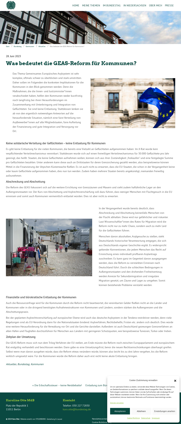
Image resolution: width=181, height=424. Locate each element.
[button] (175, 380)
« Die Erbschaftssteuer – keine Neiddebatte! (57, 385)
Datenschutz (145, 418)
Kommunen (30, 46)
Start (7, 46)
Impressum (156, 418)
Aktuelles (41, 46)
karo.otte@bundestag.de (77, 409)
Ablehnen (141, 411)
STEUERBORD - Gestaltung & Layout (49, 419)
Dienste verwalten (117, 403)
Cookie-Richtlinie (133, 418)
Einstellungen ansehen (164, 411)
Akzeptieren (120, 411)
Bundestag (17, 46)
